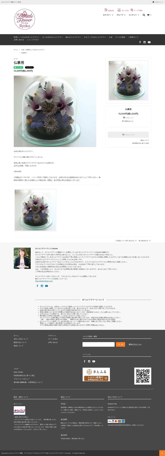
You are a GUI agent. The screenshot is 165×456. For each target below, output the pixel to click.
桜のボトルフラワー (73, 37)
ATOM (20, 372)
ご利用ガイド (133, 37)
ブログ (16, 369)
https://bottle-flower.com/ (44, 281)
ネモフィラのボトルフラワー (95, 37)
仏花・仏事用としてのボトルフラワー (33, 50)
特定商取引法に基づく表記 (140, 143)
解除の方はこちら (135, 344)
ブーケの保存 (120, 37)
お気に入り (128, 118)
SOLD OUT (128, 134)
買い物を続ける (145, 241)
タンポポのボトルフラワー (52, 37)
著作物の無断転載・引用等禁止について (28, 382)
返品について (145, 140)
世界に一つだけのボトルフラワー (27, 37)
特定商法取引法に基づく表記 (24, 375)
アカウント (158, 2)
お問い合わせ (19, 40)
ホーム (16, 50)
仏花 (110, 37)
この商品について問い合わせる (126, 241)
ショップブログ (33, 40)
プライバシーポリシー (22, 379)
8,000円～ (24, 53)
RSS (15, 372)
